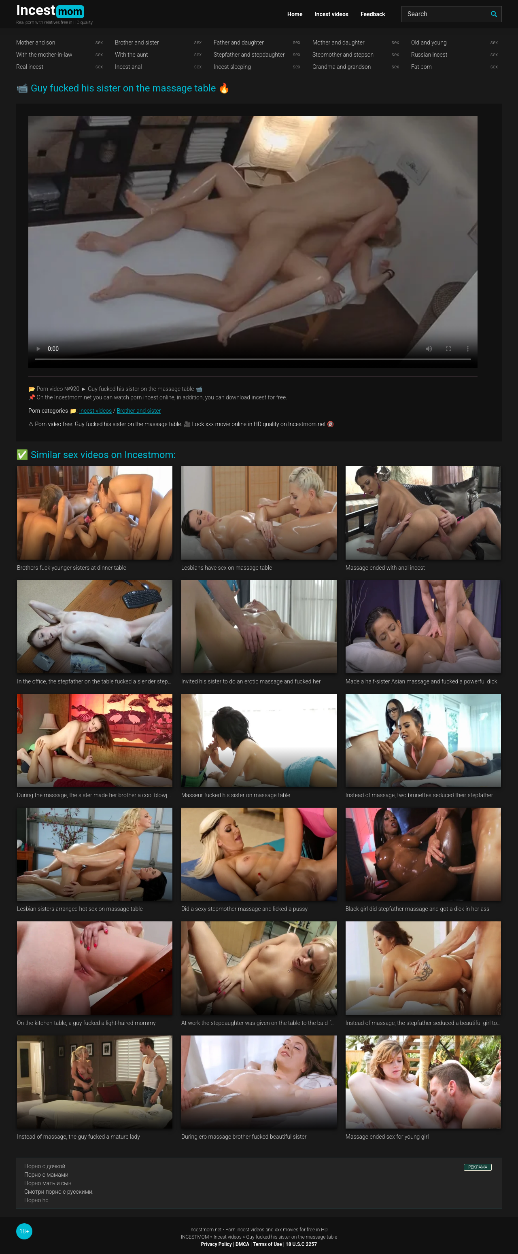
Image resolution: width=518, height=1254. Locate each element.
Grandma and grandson (341, 67)
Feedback (373, 14)
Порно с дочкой (44, 1166)
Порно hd (36, 1200)
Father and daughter (239, 42)
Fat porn (421, 67)
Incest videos (331, 14)
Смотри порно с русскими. (58, 1191)
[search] (494, 14)
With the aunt (131, 54)
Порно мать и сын (48, 1183)
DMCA (242, 1244)
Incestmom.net (205, 1230)
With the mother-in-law (44, 54)
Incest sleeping (232, 67)
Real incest (29, 67)
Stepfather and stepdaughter (249, 54)
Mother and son (35, 42)
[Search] (451, 14)
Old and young (429, 42)
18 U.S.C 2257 (301, 1244)
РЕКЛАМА (477, 1167)
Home (294, 14)
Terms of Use (267, 1244)
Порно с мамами (46, 1174)
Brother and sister (137, 42)
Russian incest (429, 54)
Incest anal (128, 67)
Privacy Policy (216, 1244)
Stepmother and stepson (343, 54)
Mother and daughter (338, 42)
